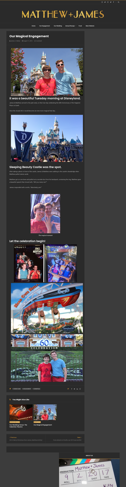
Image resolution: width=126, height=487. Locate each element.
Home (33, 26)
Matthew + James (61, 481)
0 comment (38, 41)
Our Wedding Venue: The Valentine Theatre (18, 426)
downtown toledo (14, 422)
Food (80, 26)
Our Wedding (58, 26)
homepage (37, 388)
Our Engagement (44, 26)
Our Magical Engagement (43, 425)
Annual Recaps (70, 26)
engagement (27, 388)
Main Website (90, 26)
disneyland (17, 388)
